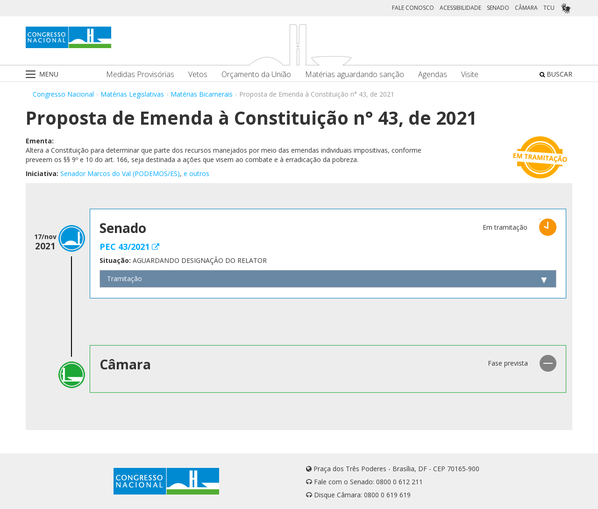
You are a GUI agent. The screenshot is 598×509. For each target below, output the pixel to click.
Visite (469, 74)
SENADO (498, 8)
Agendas (432, 74)
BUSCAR (556, 74)
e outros (196, 173)
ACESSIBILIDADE (460, 8)
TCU (549, 8)
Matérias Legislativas (132, 94)
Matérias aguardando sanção (354, 74)
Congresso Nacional (63, 94)
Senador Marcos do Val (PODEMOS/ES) (120, 173)
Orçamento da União (256, 74)
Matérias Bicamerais (202, 94)
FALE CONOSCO (413, 8)
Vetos (197, 74)
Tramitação (124, 278)
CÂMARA (526, 8)
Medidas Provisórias (140, 74)
